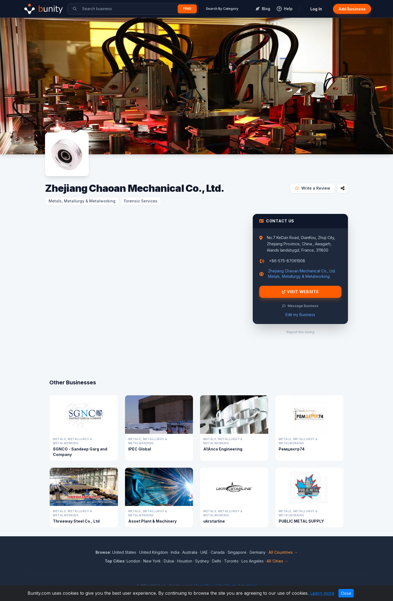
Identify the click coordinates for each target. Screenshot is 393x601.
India (175, 552)
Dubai (169, 561)
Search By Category (222, 9)
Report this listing (300, 332)
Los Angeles (253, 561)
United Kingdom (153, 552)
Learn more (322, 593)
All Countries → (283, 552)
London (133, 561)
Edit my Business (300, 314)
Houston (184, 561)
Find (187, 9)
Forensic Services (140, 201)
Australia (189, 552)
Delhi (216, 561)
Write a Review (312, 188)
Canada (218, 552)
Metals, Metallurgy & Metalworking (82, 201)
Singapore (237, 552)
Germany (257, 552)
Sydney (202, 561)
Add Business (352, 9)
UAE (204, 552)
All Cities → (277, 561)
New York (152, 561)
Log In (316, 9)
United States (124, 552)
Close (346, 593)
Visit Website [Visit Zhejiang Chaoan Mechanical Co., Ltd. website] (300, 291)
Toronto (231, 561)
